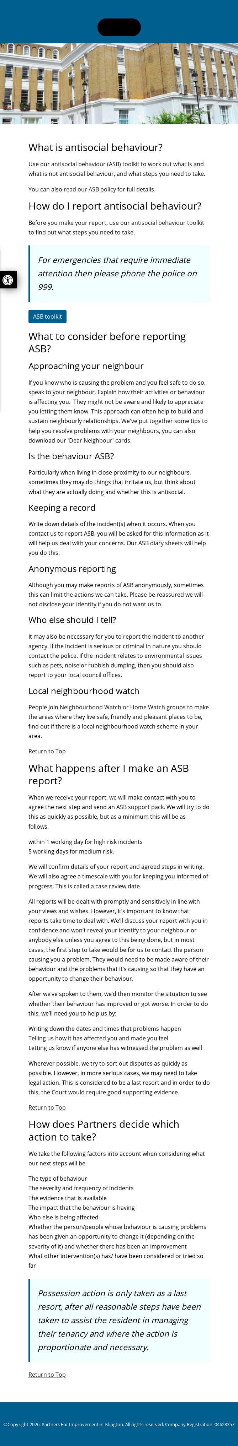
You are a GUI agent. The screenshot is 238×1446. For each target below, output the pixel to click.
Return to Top (47, 751)
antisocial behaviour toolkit (167, 223)
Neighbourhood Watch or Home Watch (112, 707)
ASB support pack (140, 807)
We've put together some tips (161, 421)
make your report (82, 223)
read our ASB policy (89, 189)
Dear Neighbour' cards (99, 440)
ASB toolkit (47, 316)
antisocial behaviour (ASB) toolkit (96, 164)
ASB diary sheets (160, 543)
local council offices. (95, 675)
